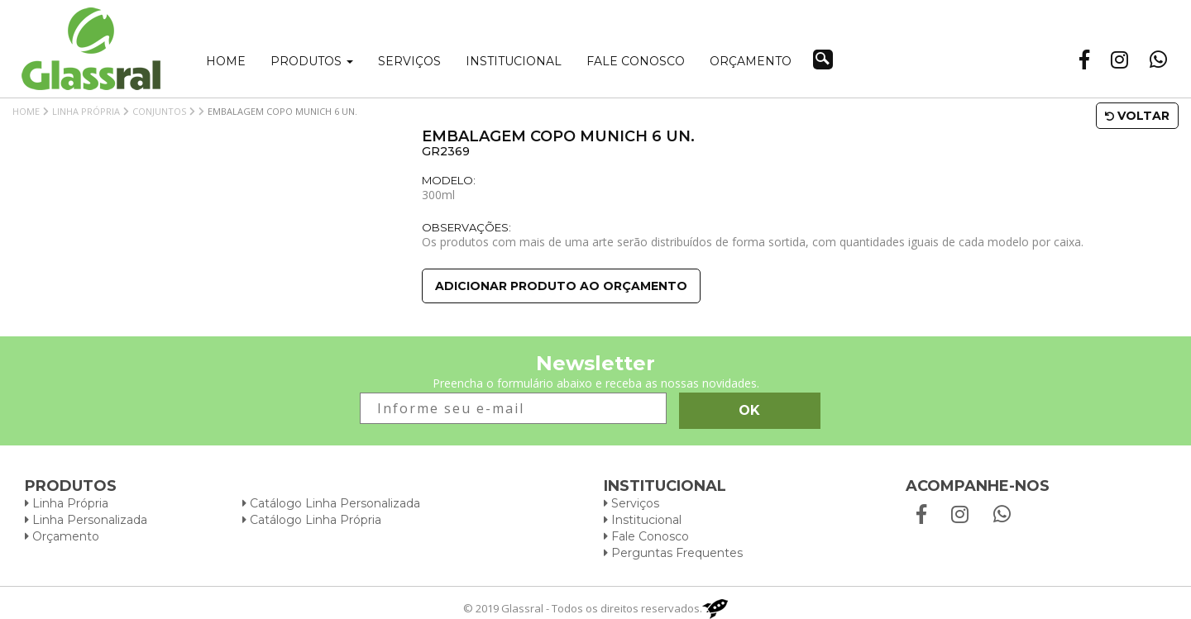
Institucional (514, 61)
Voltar (1137, 115)
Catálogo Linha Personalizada (331, 503)
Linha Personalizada (86, 519)
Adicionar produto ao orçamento (561, 286)
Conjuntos (159, 111)
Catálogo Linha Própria (311, 519)
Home (226, 61)
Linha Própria (86, 111)
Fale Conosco (646, 536)
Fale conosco (635, 61)
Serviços (409, 61)
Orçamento (751, 61)
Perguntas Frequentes (673, 552)
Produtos (311, 61)
